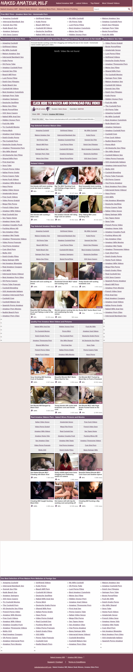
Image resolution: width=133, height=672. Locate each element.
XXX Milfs (6, 270)
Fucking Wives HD (10, 228)
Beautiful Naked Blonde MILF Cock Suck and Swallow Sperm (90, 504)
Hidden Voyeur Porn (78, 35)
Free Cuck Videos (10, 197)
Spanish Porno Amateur (12, 305)
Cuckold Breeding (10, 288)
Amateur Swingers (11, 31)
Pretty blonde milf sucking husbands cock (88, 313)
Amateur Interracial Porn (13, 295)
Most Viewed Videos (110, 3)
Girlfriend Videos (43, 18)
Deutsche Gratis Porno (12, 144)
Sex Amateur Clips (10, 232)
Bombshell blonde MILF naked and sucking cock (66, 313)
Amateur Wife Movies (11, 183)
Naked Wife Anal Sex (45, 35)
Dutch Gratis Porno (10, 137)
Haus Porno (7, 186)
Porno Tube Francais (11, 284)
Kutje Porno (41, 22)
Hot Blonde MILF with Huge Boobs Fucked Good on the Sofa (89, 438)
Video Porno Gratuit (11, 200)
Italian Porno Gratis (10, 172)
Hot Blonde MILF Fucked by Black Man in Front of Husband (90, 408)
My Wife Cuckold (76, 18)
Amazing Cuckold (10, 18)
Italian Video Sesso (10, 190)
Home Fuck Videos (10, 179)
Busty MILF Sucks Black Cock (90, 340)
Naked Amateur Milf (64, 3)
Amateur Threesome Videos (14, 239)
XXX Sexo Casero (10, 35)
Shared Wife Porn (10, 158)
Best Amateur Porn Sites (13, 277)
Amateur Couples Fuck (12, 225)
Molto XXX (6, 253)
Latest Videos (82, 3)
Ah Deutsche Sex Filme (12, 155)
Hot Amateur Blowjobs (12, 263)
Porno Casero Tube (10, 176)
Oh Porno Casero (9, 281)
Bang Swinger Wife (10, 260)
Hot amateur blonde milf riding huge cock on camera (66, 246)
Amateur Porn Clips (10, 316)
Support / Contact (55, 662)
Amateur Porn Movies (11, 309)
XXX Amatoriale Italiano (12, 291)
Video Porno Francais (11, 242)
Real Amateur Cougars (12, 267)
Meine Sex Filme (76, 31)
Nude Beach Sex (10, 28)
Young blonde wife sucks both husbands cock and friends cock (66, 438)
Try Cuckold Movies (10, 127)
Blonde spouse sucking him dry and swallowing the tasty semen (66, 342)
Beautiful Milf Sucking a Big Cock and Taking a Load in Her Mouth (42, 342)
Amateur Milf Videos (56, 114)
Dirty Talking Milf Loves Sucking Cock (87, 246)
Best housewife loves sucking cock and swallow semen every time (90, 218)
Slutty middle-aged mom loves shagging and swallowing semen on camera (66, 505)
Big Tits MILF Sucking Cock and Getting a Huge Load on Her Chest (65, 218)
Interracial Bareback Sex (13, 22)
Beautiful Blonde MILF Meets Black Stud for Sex (65, 408)
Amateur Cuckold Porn (112, 22)
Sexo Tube (7, 165)
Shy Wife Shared (9, 151)
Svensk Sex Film (10, 25)
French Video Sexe (10, 207)
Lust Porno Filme (76, 25)
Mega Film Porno (9, 204)
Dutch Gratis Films (10, 256)
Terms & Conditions (77, 662)
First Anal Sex (8, 162)
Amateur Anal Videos (11, 134)
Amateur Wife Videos (11, 211)
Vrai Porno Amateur (10, 246)
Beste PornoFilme (110, 31)
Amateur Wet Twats (10, 235)
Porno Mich (7, 131)
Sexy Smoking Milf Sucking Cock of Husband (41, 408)
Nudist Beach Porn (10, 312)
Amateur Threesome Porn (13, 148)
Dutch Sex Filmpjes (110, 25)
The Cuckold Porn (10, 141)
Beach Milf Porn (43, 25)
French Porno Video (11, 169)
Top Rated (95, 3)
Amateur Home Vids (11, 221)
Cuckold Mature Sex (11, 302)
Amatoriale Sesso (10, 193)
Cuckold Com (8, 298)
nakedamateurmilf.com (42, 667)
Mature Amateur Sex (111, 18)
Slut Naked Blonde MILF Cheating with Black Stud (40, 504)
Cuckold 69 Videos (44, 28)
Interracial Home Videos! (13, 274)
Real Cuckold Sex (10, 214)
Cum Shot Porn (9, 249)
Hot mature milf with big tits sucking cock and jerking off (65, 532)
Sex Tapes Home (9, 218)
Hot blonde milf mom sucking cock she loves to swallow (41, 217)
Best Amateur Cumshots (79, 28)
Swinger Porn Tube (110, 28)
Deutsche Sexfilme (44, 31)
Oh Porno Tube (75, 22)
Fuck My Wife (108, 35)
